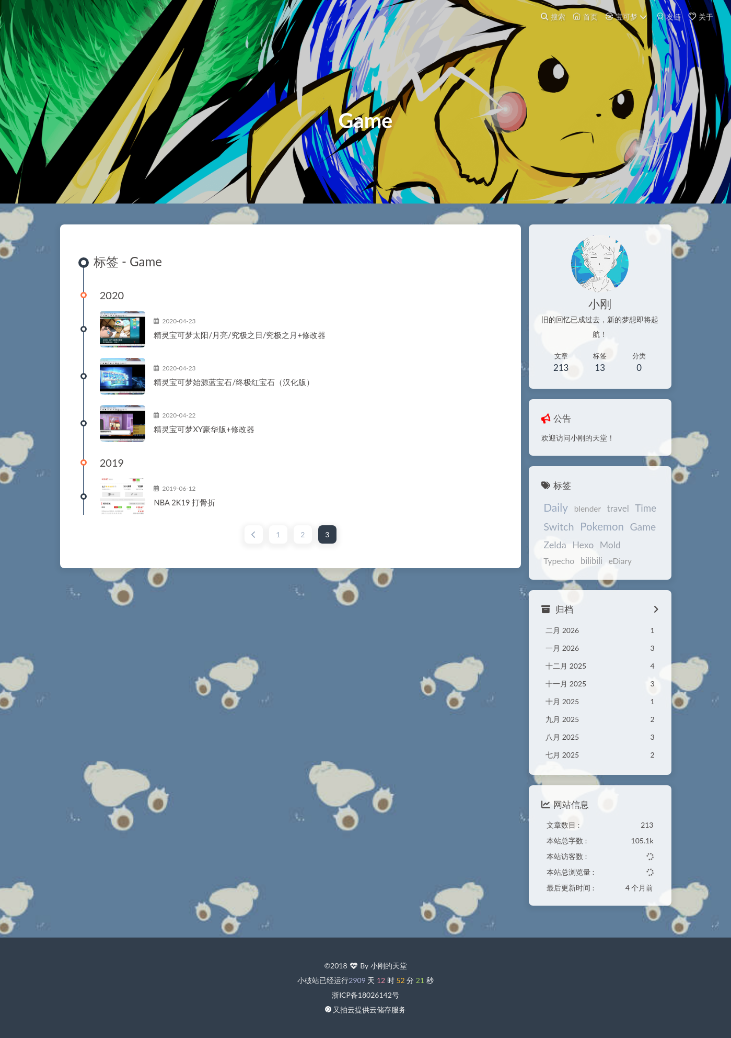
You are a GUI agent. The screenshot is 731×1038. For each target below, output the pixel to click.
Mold (601, 551)
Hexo (574, 551)
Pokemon (593, 532)
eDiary (574, 567)
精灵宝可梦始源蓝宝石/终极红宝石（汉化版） (244, 389)
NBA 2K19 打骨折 (194, 510)
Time (637, 513)
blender (578, 514)
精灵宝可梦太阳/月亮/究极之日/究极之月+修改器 (249, 342)
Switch (550, 532)
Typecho (633, 551)
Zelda (546, 551)
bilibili (545, 567)
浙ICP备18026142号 (365, 994)
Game (634, 533)
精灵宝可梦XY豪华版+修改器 (214, 437)
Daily (547, 513)
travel (609, 514)
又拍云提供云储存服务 (369, 1009)
